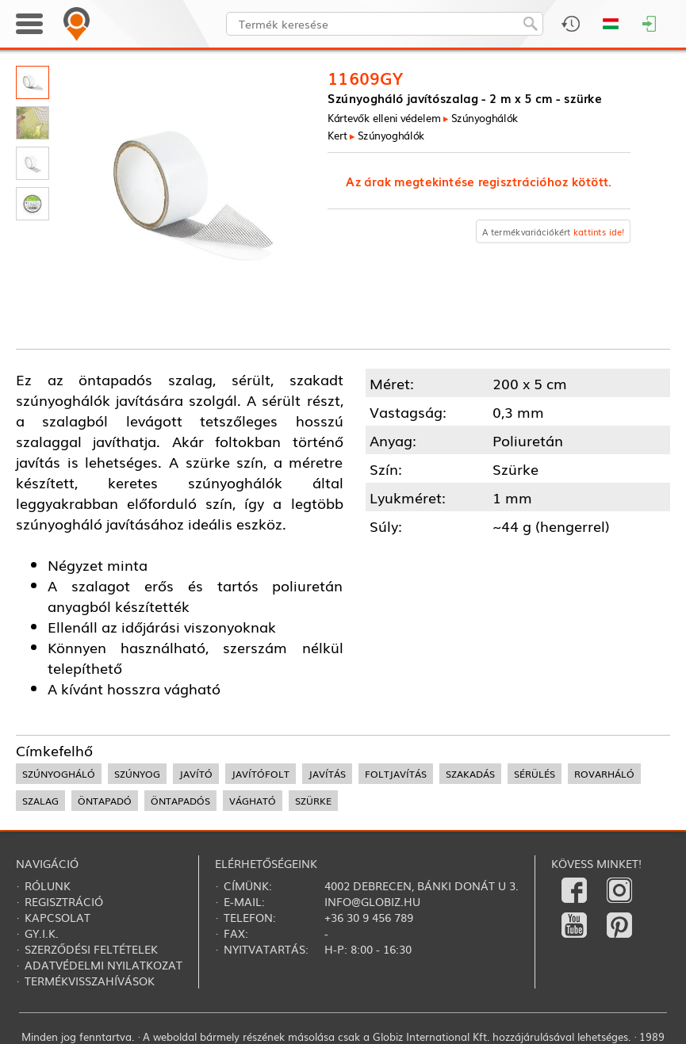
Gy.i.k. (42, 933)
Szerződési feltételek (91, 949)
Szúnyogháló (58, 774)
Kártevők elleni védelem (384, 117)
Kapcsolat (57, 917)
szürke (313, 801)
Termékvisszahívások (90, 981)
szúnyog (137, 774)
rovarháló (604, 774)
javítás (327, 774)
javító (196, 774)
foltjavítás (396, 774)
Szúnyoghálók (485, 117)
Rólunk (48, 885)
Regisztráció (64, 901)
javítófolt (260, 774)
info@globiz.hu (372, 901)
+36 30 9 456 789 (368, 917)
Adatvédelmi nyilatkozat (103, 965)
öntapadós (180, 801)
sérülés (534, 774)
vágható (252, 801)
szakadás (470, 774)
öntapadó (105, 801)
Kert (337, 135)
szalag (40, 801)
